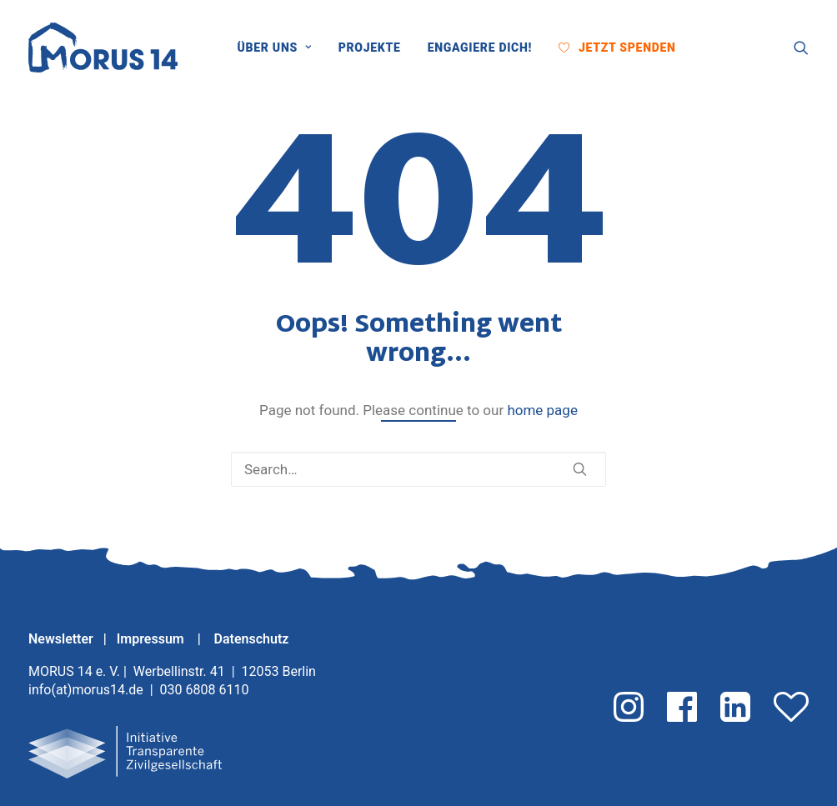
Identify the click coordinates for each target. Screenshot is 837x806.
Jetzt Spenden (627, 47)
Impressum (152, 639)
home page (542, 410)
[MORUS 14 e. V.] (103, 48)
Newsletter (60, 639)
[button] (702, 47)
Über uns (275, 47)
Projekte (369, 47)
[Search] (418, 469)
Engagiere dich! (480, 47)
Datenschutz (251, 639)
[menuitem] (280, 47)
